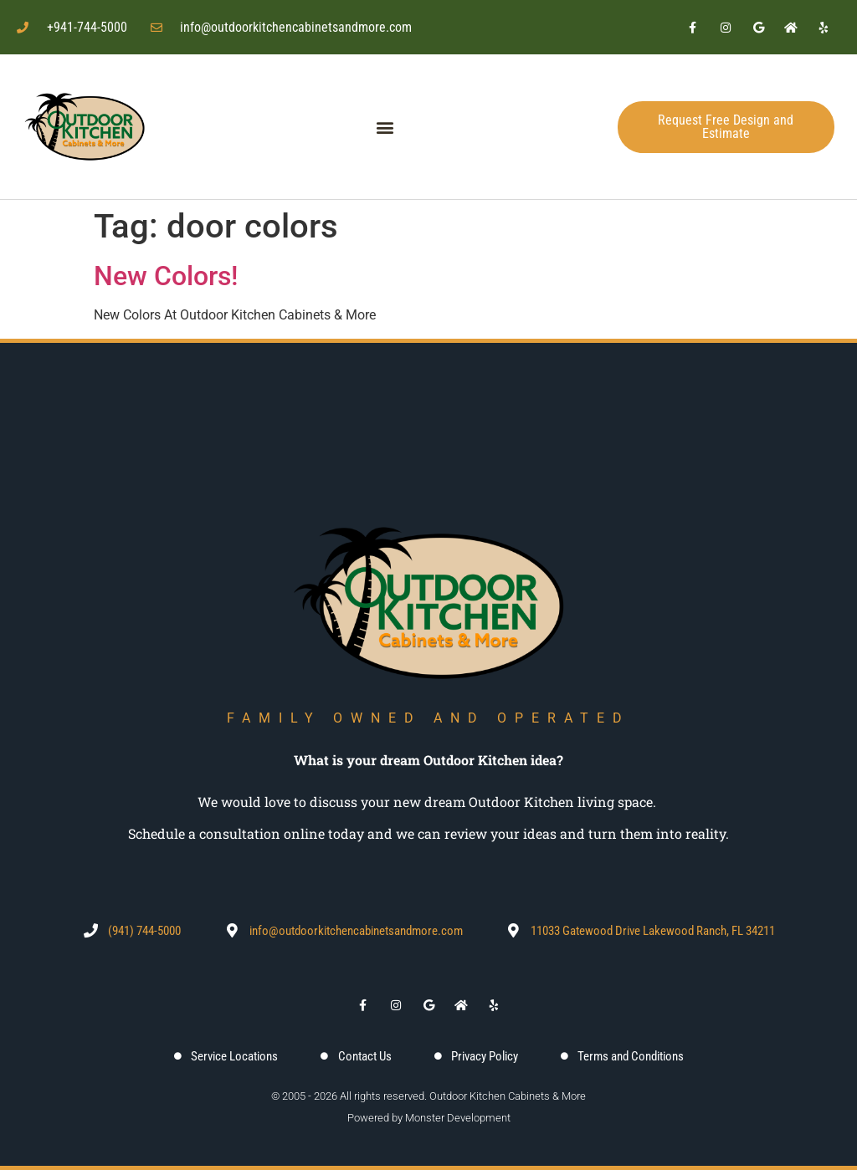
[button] (385, 127)
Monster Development (458, 1117)
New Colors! (166, 276)
